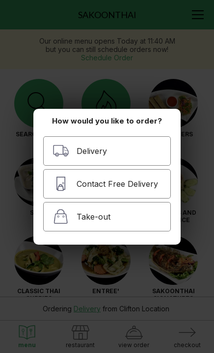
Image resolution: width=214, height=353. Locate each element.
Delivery (80, 150)
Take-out (81, 216)
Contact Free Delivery (105, 183)
